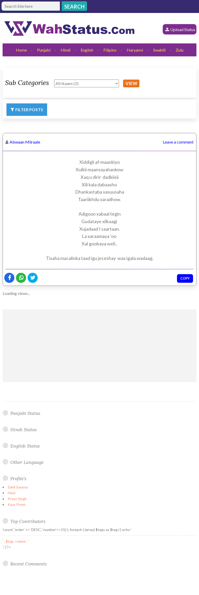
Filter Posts (29, 109)
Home (21, 49)
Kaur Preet (17, 504)
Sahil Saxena (18, 487)
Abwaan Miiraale (25, 141)
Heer (12, 493)
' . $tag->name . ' (16, 541)
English (87, 49)
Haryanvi (135, 49)
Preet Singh (17, 499)
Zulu (179, 49)
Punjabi (44, 49)
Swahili (159, 49)
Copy (185, 278)
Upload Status (182, 29)
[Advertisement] (99, 345)
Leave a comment (178, 141)
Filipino (110, 49)
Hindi (65, 49)
